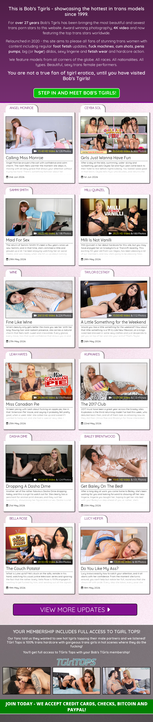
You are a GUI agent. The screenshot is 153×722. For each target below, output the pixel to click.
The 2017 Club (93, 404)
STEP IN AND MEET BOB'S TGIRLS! (77, 93)
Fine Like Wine (19, 322)
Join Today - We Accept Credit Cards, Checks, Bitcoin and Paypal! (76, 706)
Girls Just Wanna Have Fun (106, 157)
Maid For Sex (17, 239)
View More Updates (75, 610)
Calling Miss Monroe (24, 157)
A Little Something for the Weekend (113, 322)
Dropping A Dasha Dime (28, 486)
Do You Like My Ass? (100, 568)
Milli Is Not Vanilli (96, 239)
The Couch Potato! (23, 568)
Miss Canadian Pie (22, 404)
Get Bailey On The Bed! (102, 486)
